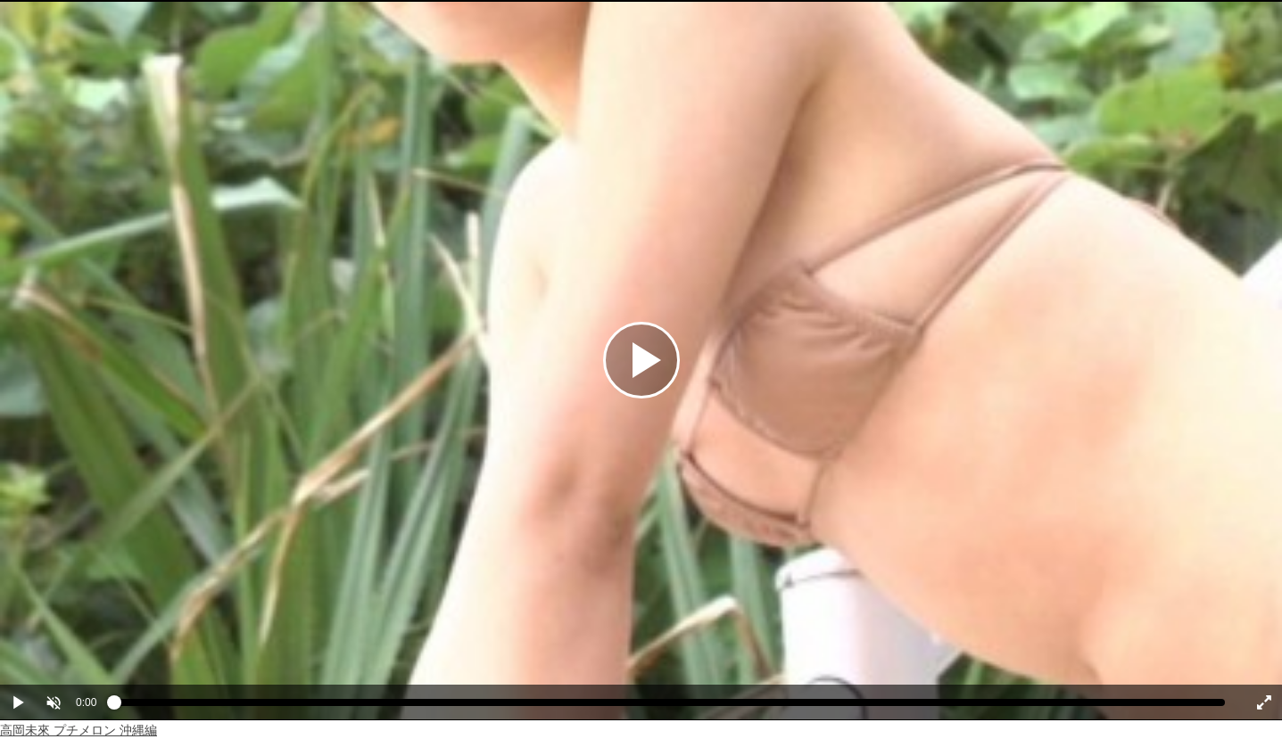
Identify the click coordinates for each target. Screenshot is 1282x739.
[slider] (669, 707)
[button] (53, 702)
